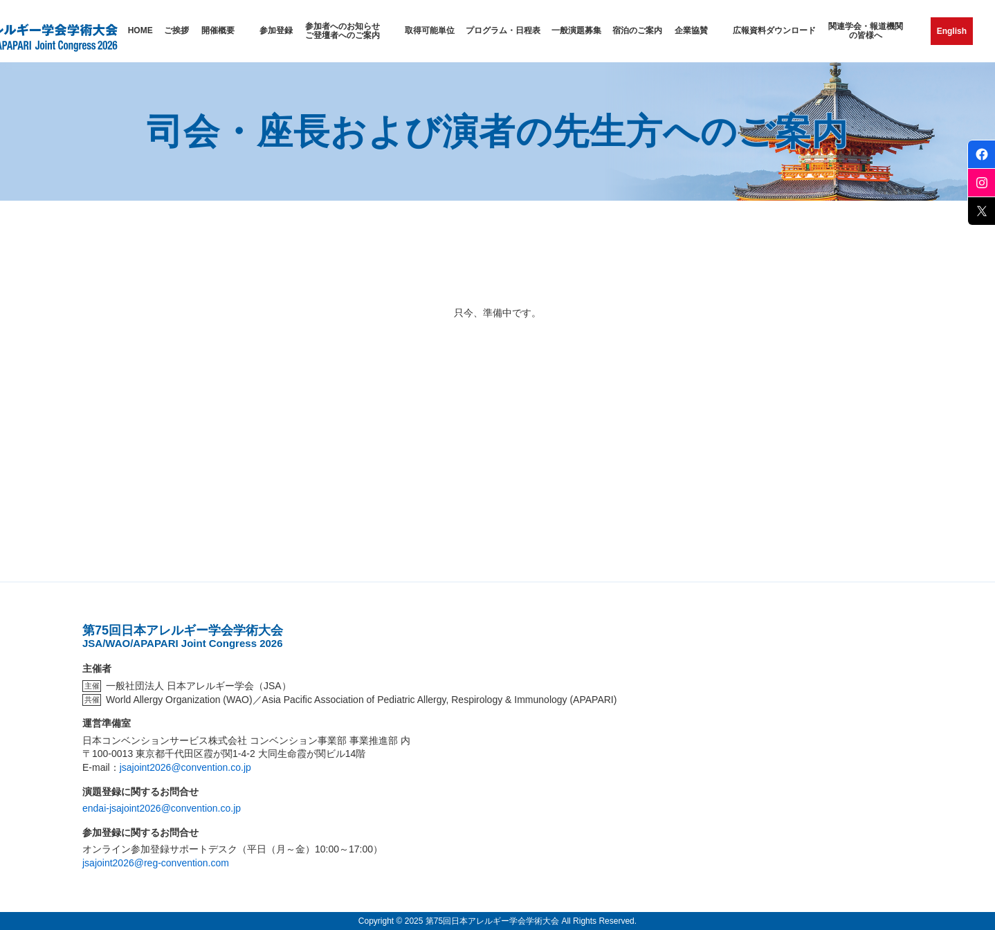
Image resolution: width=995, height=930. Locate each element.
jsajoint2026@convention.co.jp (185, 767)
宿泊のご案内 (637, 30)
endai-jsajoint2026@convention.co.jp (161, 808)
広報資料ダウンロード (774, 30)
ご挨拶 (176, 30)
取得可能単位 (430, 30)
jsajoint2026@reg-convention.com (155, 862)
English (952, 31)
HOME (140, 30)
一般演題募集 (576, 30)
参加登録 (276, 30)
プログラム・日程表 (503, 30)
